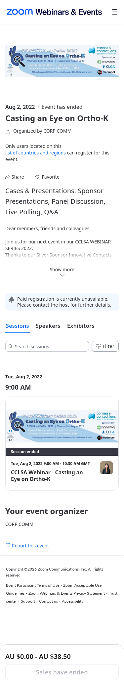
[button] (47, 177)
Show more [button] (62, 272)
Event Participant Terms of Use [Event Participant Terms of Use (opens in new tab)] (32, 585)
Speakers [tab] (48, 325)
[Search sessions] (49, 346)
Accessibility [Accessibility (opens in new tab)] (72, 601)
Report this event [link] (27, 545)
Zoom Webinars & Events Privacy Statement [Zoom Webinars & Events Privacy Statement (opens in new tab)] (66, 593)
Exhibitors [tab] (81, 325)
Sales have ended (62, 672)
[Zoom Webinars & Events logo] (54, 12)
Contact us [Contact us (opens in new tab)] (48, 601)
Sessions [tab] (17, 325)
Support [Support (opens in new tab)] (28, 601)
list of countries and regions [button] (35, 153)
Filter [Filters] (105, 346)
